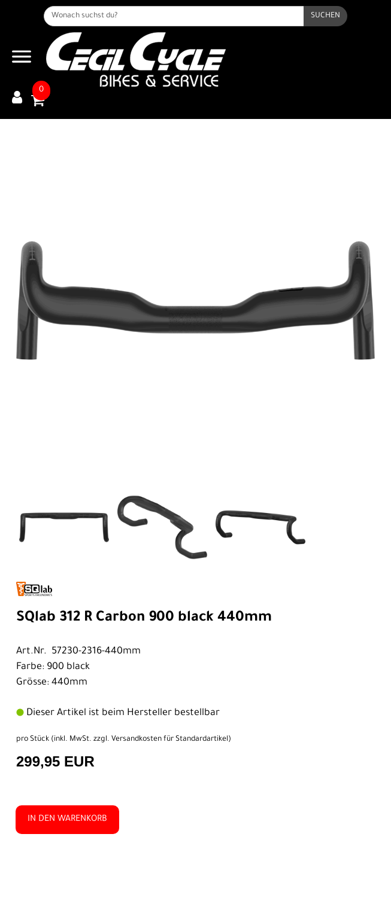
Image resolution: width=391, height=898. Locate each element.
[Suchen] (325, 16)
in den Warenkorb (67, 819)
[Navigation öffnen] (21, 59)
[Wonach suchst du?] (174, 16)
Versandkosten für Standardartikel (169, 739)
